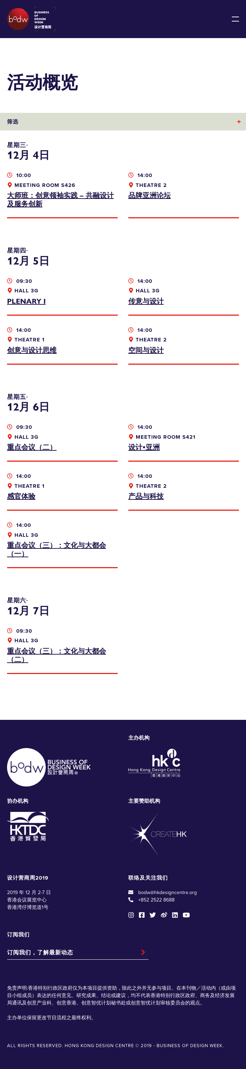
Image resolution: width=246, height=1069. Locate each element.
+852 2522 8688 (156, 900)
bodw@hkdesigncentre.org (167, 892)
